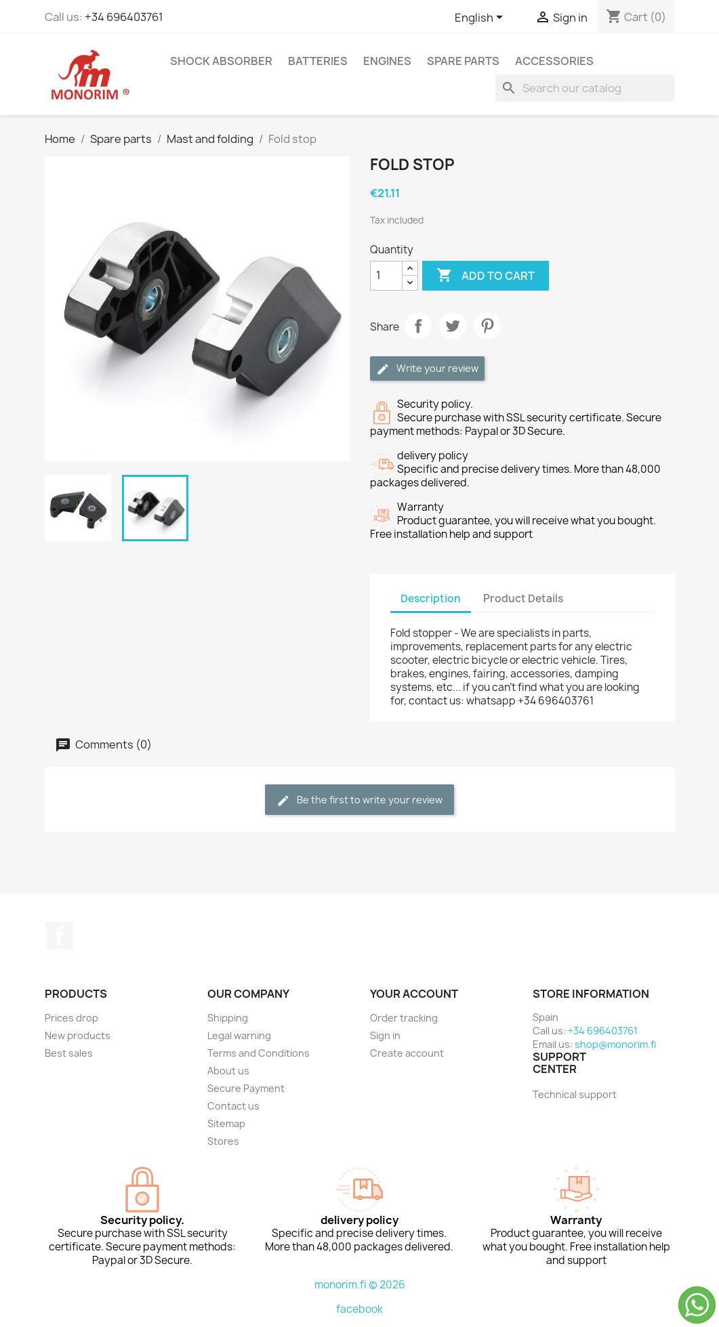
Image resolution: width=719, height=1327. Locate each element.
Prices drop (71, 1017)
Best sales (69, 1053)
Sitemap (226, 1123)
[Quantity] (386, 276)
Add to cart (485, 276)
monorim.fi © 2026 (359, 1285)
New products (77, 1035)
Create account (407, 1053)
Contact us (233, 1105)
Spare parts (463, 61)
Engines (387, 61)
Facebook (59, 935)
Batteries (318, 61)
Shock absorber (221, 61)
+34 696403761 (124, 16)
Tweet (452, 325)
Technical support (575, 1094)
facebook (359, 1309)
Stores (223, 1141)
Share (418, 325)
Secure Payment (246, 1088)
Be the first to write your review (359, 800)
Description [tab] (430, 598)
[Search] (584, 88)
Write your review (427, 369)
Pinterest (487, 325)
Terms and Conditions (258, 1053)
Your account (414, 993)
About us (228, 1070)
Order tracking (404, 1017)
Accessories (554, 61)
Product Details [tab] (523, 598)
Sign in (385, 1035)
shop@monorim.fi (615, 1044)
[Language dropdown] (481, 18)
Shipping (227, 1017)
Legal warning (239, 1035)
